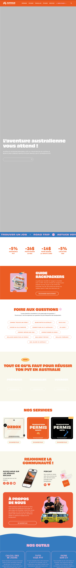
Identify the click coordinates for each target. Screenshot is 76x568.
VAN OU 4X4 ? (62, 323)
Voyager (31, 3)
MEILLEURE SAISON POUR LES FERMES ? (18, 337)
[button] (71, 3)
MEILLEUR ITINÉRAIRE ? (62, 337)
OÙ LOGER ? (63, 327)
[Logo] (9, 3)
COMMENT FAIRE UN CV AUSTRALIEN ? (42, 327)
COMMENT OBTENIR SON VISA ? (26, 332)
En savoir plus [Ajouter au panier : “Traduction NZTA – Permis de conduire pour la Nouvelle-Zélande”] (62, 442)
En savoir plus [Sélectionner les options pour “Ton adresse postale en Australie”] (14, 442)
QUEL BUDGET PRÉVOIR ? (42, 337)
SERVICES (51, 3)
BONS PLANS (61, 3)
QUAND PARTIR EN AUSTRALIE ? (43, 323)
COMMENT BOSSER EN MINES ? (49, 332)
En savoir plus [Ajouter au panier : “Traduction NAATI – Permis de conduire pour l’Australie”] (38, 442)
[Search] (31, 159)
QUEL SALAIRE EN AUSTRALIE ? (38, 342)
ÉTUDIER (45, 3)
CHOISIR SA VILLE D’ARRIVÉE (18, 327)
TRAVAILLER (38, 3)
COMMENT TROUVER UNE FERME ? (19, 323)
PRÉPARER (24, 3)
